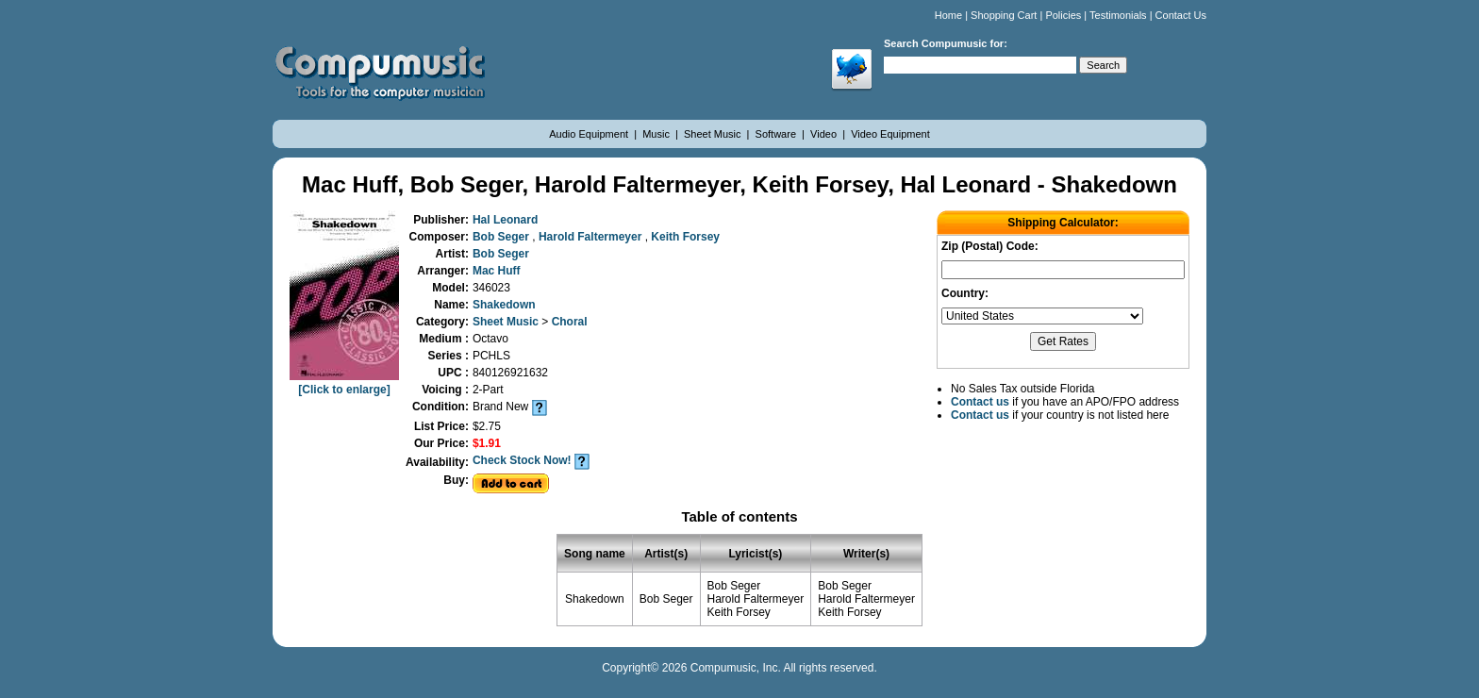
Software (777, 134)
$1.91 (487, 443)
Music (657, 134)
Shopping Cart (1004, 15)
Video (824, 134)
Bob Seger (502, 236)
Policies (1063, 15)
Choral (570, 321)
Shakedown (504, 304)
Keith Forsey (685, 236)
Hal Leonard (505, 219)
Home (948, 15)
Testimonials (1118, 15)
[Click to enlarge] (344, 383)
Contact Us (1180, 15)
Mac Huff (497, 270)
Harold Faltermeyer (592, 236)
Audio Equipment (590, 134)
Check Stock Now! (522, 460)
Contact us (980, 401)
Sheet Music (714, 134)
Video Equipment (890, 134)
